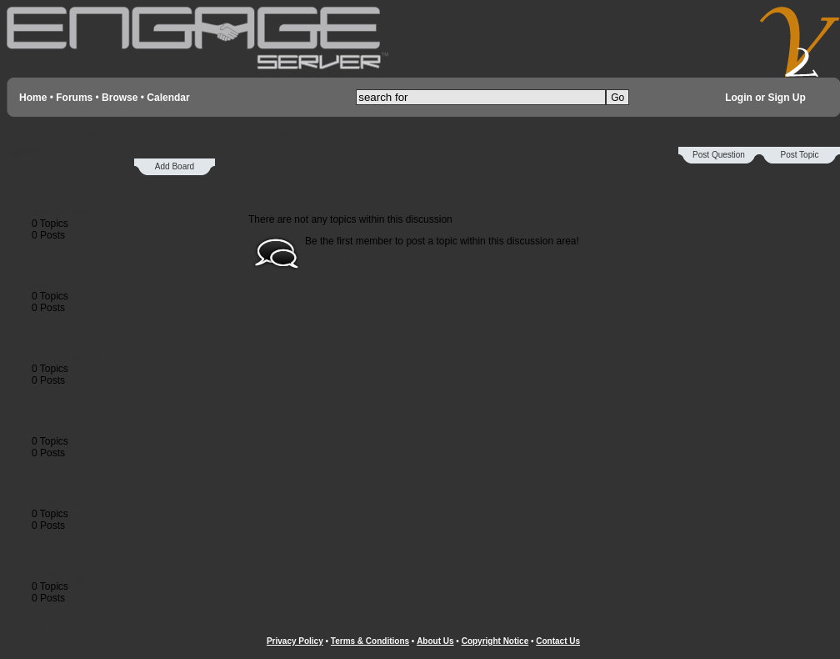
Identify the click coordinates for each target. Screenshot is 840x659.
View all (24, 630)
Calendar (168, 97)
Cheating (44, 284)
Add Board (174, 166)
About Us (435, 641)
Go (617, 97)
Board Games (55, 212)
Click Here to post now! (356, 263)
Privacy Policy (295, 641)
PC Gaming (50, 502)
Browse (120, 97)
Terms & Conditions (370, 641)
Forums (74, 97)
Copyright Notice (495, 641)
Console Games (61, 357)
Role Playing (53, 575)
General (42, 429)
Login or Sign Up (765, 97)
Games (23, 152)
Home (33, 97)
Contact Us (558, 641)
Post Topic (800, 154)
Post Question (718, 154)
